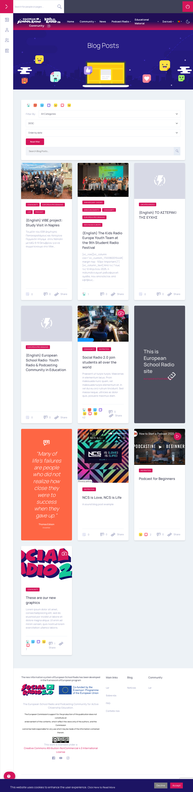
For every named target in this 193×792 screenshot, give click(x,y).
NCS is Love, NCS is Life (102, 496)
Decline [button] (160, 785)
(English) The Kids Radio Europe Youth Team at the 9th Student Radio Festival (101, 240)
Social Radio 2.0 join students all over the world (100, 361)
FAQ (108, 702)
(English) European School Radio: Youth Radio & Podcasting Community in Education (43, 364)
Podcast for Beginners (158, 477)
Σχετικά (167, 21)
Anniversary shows (93, 202)
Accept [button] (176, 785)
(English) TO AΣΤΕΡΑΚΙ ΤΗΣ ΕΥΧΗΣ (158, 215)
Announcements (91, 210)
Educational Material (142, 21)
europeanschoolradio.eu (158, 378)
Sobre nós (111, 694)
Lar (107, 686)
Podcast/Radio (120, 21)
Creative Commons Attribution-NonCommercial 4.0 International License (61, 748)
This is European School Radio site (156, 360)
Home (70, 21)
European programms (52, 204)
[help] (9, 776)
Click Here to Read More (101, 787)
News (103, 21)
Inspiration (104, 349)
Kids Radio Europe (92, 225)
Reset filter (35, 142)
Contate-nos (112, 709)
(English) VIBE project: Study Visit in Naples (45, 222)
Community (87, 21)
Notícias (131, 686)
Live (29, 212)
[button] (78, 339)
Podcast (39, 212)
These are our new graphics (41, 599)
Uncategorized (148, 204)
